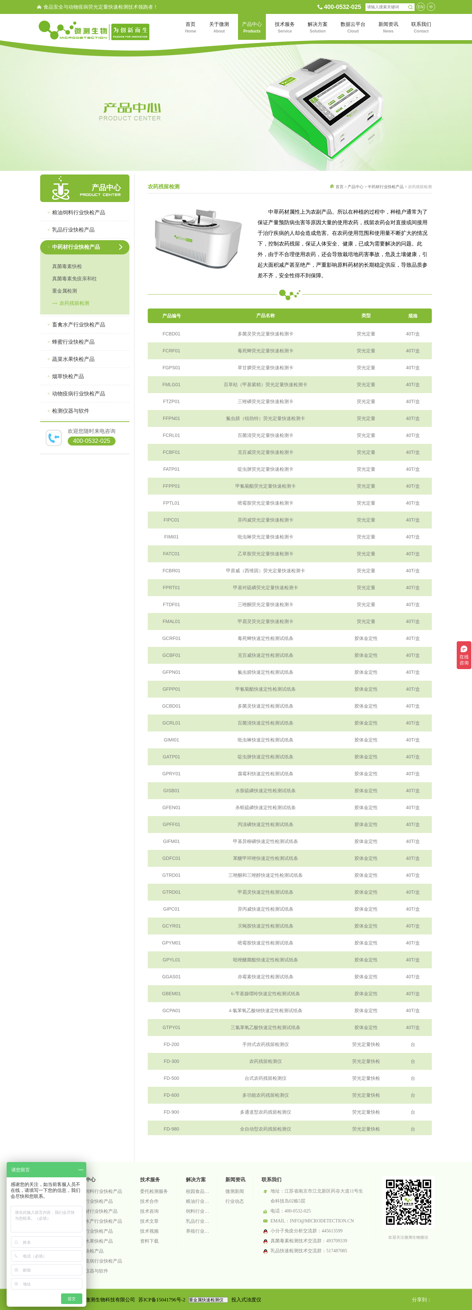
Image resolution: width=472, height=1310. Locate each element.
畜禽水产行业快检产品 (99, 1221)
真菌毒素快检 (67, 266)
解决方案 (196, 1179)
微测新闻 (234, 1191)
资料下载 (149, 1241)
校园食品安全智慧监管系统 (198, 1191)
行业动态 (234, 1201)
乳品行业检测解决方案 (198, 1221)
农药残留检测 (74, 303)
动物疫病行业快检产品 (99, 1261)
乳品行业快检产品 (94, 1201)
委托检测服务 (154, 1191)
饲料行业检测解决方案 (198, 1211)
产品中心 (355, 186)
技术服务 (150, 1179)
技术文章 (149, 1221)
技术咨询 (149, 1211)
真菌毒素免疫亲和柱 (74, 278)
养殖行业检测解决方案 (198, 1231)
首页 (340, 186)
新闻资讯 (235, 1179)
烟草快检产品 (90, 1251)
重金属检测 (64, 291)
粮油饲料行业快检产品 (99, 1191)
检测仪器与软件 (92, 1271)
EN (421, 7)
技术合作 (149, 1201)
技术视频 (149, 1231)
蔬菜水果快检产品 (94, 1241)
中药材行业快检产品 (386, 186)
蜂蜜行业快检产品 (94, 1231)
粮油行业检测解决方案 (198, 1201)
